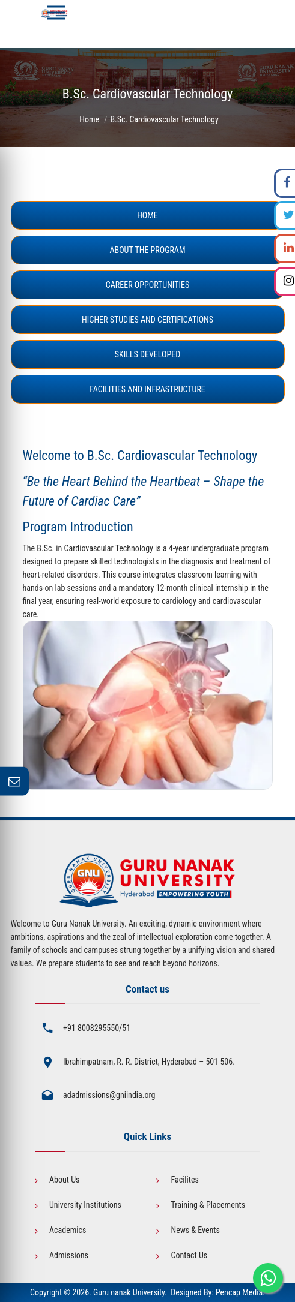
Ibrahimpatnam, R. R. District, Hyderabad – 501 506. (149, 1061)
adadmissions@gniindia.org (109, 1095)
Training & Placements (208, 1205)
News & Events (195, 1230)
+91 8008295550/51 (96, 1028)
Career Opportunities (147, 285)
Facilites (184, 1179)
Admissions (68, 1255)
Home (89, 119)
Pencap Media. (240, 1292)
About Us (64, 1179)
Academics (67, 1230)
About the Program (147, 250)
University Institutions (85, 1205)
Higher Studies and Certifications (147, 319)
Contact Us (189, 1255)
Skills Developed (147, 354)
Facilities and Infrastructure (147, 389)
